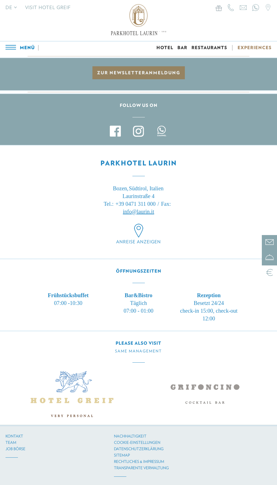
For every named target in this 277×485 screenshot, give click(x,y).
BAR (182, 47)
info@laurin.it (138, 212)
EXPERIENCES (254, 47)
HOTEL (164, 47)
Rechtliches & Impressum (139, 461)
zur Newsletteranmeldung (138, 72)
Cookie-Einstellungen (137, 442)
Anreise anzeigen (138, 241)
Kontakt (14, 436)
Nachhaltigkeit (130, 436)
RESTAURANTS (209, 47)
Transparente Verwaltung (141, 468)
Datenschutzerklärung (139, 449)
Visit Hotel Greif (48, 7)
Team (11, 442)
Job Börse (15, 449)
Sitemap (122, 455)
